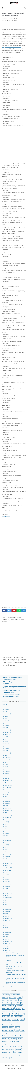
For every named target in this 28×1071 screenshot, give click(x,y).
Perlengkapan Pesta (7, 1044)
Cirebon (4, 1005)
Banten (16, 1000)
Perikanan (4, 1041)
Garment (22, 1013)
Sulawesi (20, 1052)
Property (20, 1046)
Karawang (17, 1024)
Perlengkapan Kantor (14, 1041)
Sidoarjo (10, 1052)
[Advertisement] (14, 145)
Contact (17, 1065)
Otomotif (13, 1035)
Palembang (20, 1035)
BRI (22, 1002)
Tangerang (17, 1055)
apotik (10, 997)
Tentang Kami (7, 1065)
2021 (5, 805)
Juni (6, 716)
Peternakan (5, 1046)
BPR (18, 1002)
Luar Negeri (5, 1033)
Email (10, 1011)
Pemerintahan (5, 1038)
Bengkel (9, 1002)
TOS (13, 1065)
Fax (17, 1013)
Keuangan (11, 1030)
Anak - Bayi (5, 997)
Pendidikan (13, 1038)
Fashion (12, 1013)
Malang (11, 1033)
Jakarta (22, 1019)
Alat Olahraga (5, 994)
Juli (6, 762)
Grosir (3, 1016)
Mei (6, 739)
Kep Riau (11, 1027)
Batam (21, 1000)
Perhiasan (20, 1038)
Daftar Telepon (5, 1008)
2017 (5, 913)
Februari (7, 707)
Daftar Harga (19, 1005)
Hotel (8, 1016)
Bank (3, 1000)
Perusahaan (23, 1044)
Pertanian (16, 1044)
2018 (5, 888)
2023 (5, 750)
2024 (5, 727)
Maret (7, 720)
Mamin (16, 1033)
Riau (3, 1049)
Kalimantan (5, 1024)
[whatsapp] (19, 610)
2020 (5, 835)
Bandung (20, 997)
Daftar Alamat (11, 1005)
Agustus (7, 759)
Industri (4, 1019)
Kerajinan (17, 1027)
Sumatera (4, 1055)
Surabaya (11, 1055)
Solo (15, 1052)
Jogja (17, 1022)
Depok (12, 1008)
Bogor (14, 1002)
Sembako (4, 1052)
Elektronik (4, 1011)
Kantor (11, 1024)
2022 (5, 776)
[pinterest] (13, 610)
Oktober (7, 734)
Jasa (3, 1022)
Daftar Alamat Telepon (16, 1068)
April (6, 718)
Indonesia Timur (18, 1016)
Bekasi (3, 1002)
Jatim (13, 1022)
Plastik (14, 1046)
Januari (7, 709)
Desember (8, 713)
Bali (15, 997)
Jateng (8, 1022)
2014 (5, 946)
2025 (5, 711)
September (8, 757)
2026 (5, 704)
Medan (21, 1033)
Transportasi (5, 1057)
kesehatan (4, 1030)
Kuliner (17, 1030)
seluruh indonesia (10, 1049)
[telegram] (23, 610)
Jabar (9, 1019)
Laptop (22, 1030)
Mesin (3, 1035)
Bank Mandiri (10, 1000)
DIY (23, 1008)
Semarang (18, 1049)
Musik (8, 1035)
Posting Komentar (18, 20)
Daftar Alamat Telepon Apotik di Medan (15, 952)
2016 (5, 936)
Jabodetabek (15, 1019)
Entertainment (16, 1011)
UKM (11, 1057)
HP (12, 1016)
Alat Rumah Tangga (15, 994)
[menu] (3, 8)
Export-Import (5, 1013)
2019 (5, 858)
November (8, 732)
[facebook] (4, 610)
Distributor (18, 1008)
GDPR (22, 1065)
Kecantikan (5, 1027)
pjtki (10, 1046)
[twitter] (9, 610)
